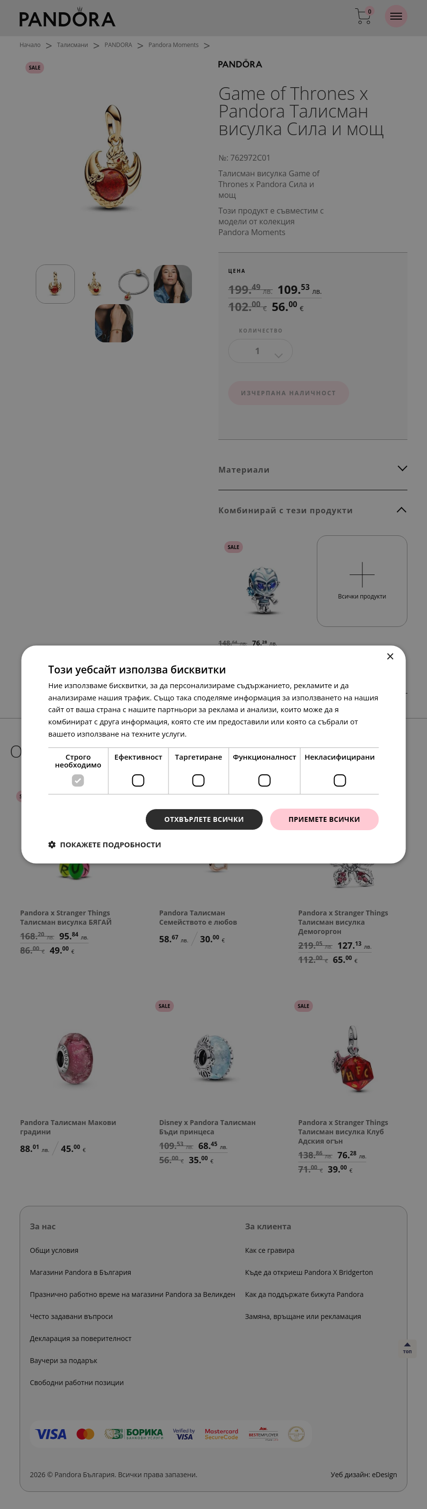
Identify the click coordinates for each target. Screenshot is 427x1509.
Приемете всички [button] (324, 819)
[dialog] (213, 754)
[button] (105, 844)
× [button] (389, 657)
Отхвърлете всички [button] (204, 819)
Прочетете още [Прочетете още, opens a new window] (216, 734)
